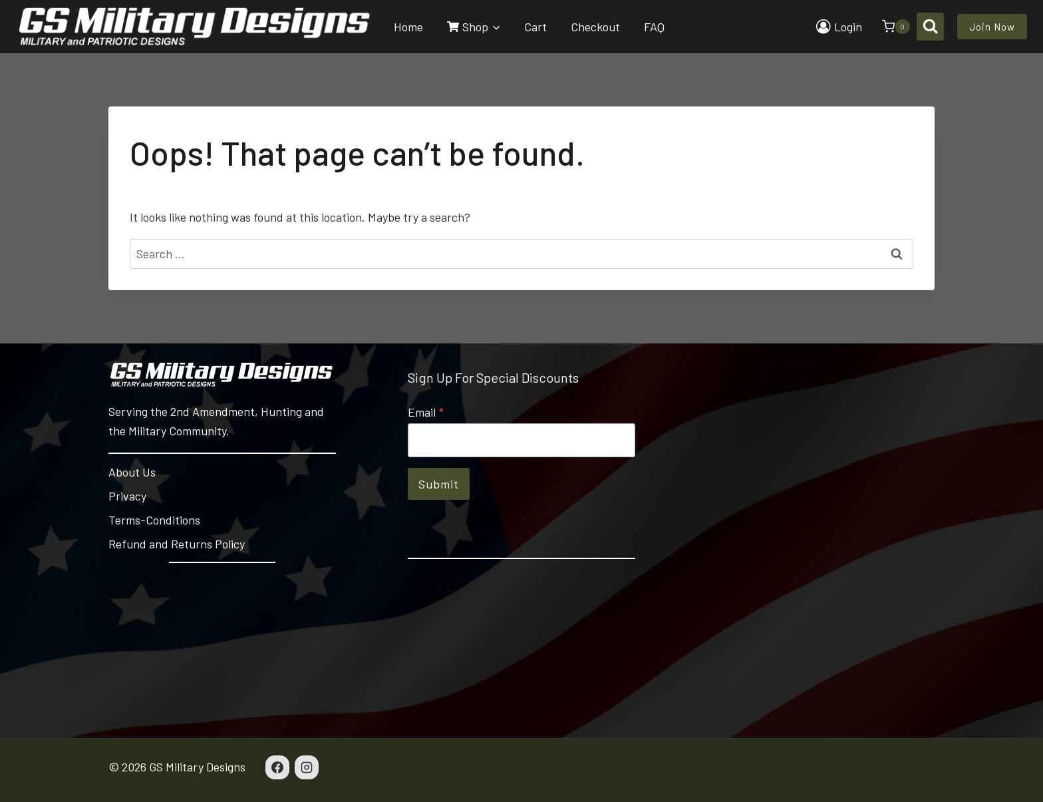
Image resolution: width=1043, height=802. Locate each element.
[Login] (839, 26)
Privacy (127, 496)
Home (408, 26)
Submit (438, 484)
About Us (132, 472)
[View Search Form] (930, 26)
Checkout (595, 26)
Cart (535, 26)
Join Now (992, 27)
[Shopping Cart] (889, 26)
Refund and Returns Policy (176, 543)
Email (426, 412)
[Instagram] (307, 767)
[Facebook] (277, 767)
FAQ (654, 26)
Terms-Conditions (154, 519)
